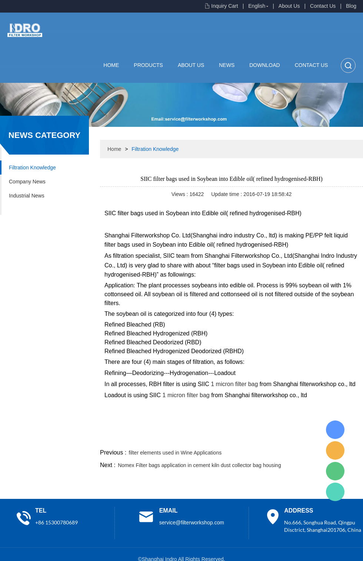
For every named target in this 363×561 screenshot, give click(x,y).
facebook (230, 438)
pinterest (310, 438)
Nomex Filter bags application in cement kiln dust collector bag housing (199, 465)
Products (148, 65)
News (226, 65)
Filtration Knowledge (32, 167)
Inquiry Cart (224, 6)
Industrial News (26, 196)
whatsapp (290, 438)
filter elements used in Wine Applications (175, 453)
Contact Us (323, 6)
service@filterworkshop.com (191, 522)
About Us (289, 6)
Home (111, 65)
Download (264, 65)
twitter (270, 438)
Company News (27, 182)
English (256, 6)
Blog (351, 6)
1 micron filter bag (234, 384)
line (250, 438)
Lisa (335, 429)
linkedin (350, 438)
